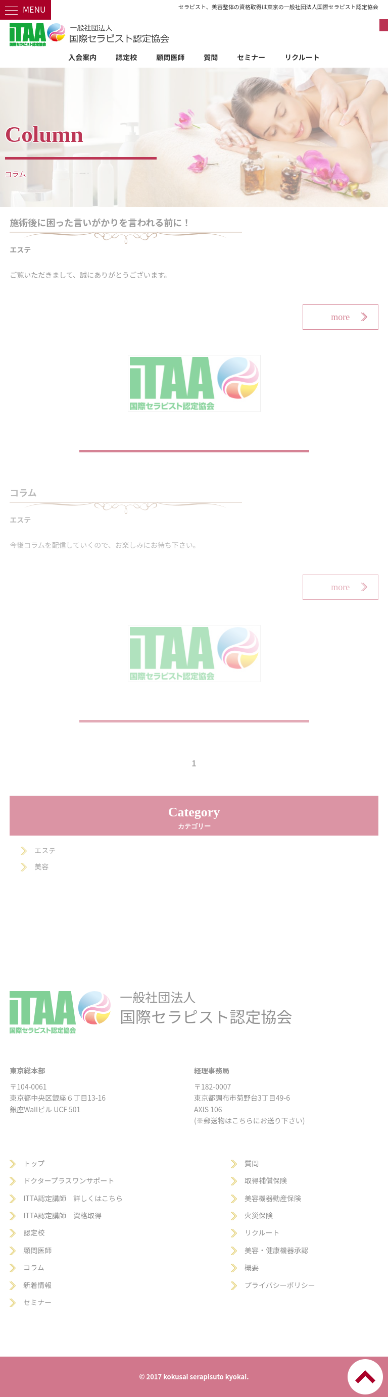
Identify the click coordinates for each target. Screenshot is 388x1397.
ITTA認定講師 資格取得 (62, 1215)
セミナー (251, 57)
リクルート (302, 57)
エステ (45, 850)
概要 (252, 1267)
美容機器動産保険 (273, 1198)
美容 (41, 866)
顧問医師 (170, 57)
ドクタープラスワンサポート (68, 1180)
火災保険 (259, 1215)
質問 (211, 57)
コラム (33, 1267)
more (340, 317)
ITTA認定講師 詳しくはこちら (73, 1198)
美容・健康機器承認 (276, 1250)
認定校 (126, 57)
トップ (33, 1163)
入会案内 (82, 57)
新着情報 (37, 1285)
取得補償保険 (266, 1180)
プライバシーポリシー (280, 1285)
